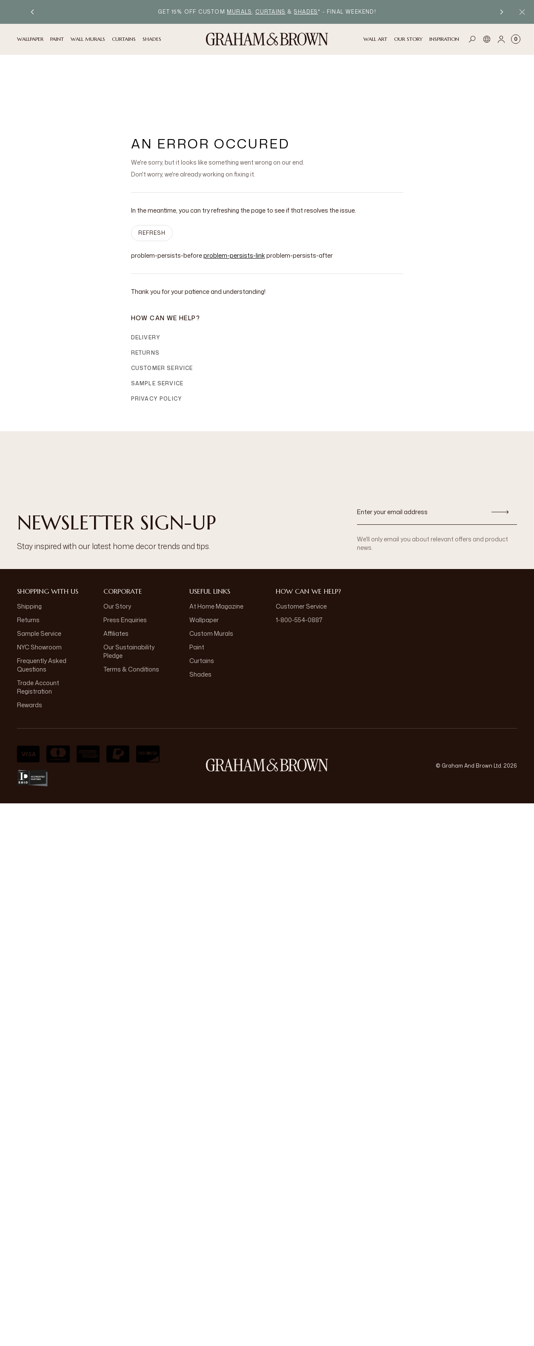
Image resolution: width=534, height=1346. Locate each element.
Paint (196, 591)
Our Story (117, 550)
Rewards (29, 649)
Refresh (152, 176)
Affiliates (116, 577)
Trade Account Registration (38, 631)
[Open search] (472, 39)
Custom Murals (211, 577)
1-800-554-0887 (299, 564)
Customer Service (162, 312)
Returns (145, 296)
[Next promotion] (501, 12)
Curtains (201, 604)
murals (239, 11)
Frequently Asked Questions (41, 608)
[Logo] (267, 39)
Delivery (146, 281)
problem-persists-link (234, 199)
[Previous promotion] (32, 12)
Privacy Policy (157, 342)
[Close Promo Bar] (522, 12)
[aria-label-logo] (267, 709)
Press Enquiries (125, 564)
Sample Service (157, 327)
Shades (200, 618)
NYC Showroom (39, 591)
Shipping (29, 550)
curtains (270, 11)
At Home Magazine (216, 550)
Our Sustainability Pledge (128, 595)
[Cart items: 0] (515, 39)
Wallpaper (204, 564)
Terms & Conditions (131, 613)
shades (306, 11)
